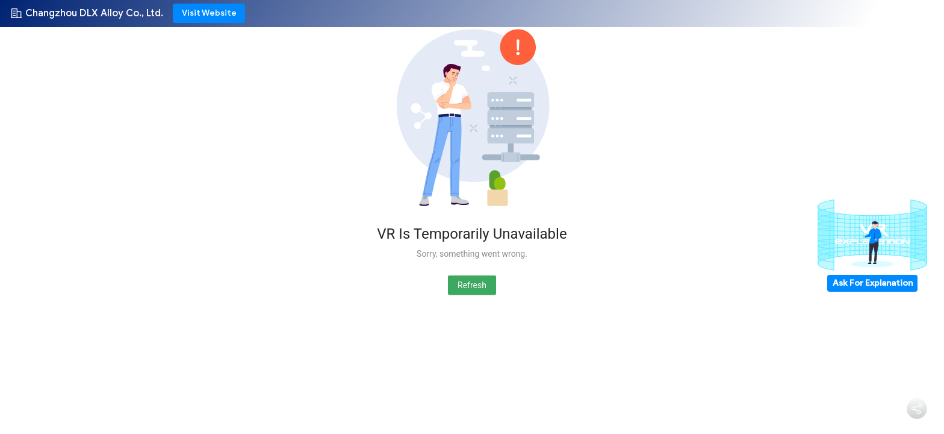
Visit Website (209, 13)
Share (917, 425)
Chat (874, 413)
